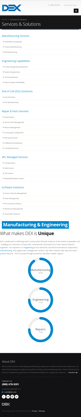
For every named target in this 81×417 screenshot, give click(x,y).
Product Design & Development (16, 67)
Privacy (34, 411)
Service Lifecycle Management (15, 193)
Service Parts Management (14, 122)
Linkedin (12, 397)
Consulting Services (11, 148)
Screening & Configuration (14, 133)
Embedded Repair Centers (14, 178)
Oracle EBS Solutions (12, 214)
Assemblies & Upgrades (13, 42)
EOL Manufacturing (11, 102)
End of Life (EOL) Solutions (17, 91)
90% (40, 273)
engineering (28, 247)
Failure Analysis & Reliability (14, 82)
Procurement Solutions (13, 204)
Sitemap (42, 411)
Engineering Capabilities (16, 61)
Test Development (11, 77)
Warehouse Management (14, 209)
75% (40, 302)
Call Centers (8, 173)
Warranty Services (11, 138)
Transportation (10, 163)
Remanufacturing (10, 52)
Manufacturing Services (15, 36)
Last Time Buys (9, 97)
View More (72, 372)
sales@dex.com (10, 392)
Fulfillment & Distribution (13, 143)
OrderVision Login (70, 5)
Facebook (4, 397)
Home (4, 19)
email (16, 397)
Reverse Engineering (12, 72)
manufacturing (6, 250)
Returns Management (12, 127)
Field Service (9, 168)
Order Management (11, 198)
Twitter (8, 397)
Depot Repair (9, 117)
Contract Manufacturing (13, 47)
